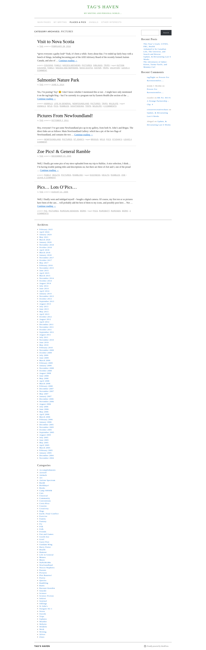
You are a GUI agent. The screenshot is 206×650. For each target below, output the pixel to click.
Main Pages (44, 22)
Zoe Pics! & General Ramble (63, 151)
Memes (42, 557)
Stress (42, 611)
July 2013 (43, 306)
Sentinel (43, 601)
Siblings (98, 65)
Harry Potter (45, 547)
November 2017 (46, 258)
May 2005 (43, 443)
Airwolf (43, 472)
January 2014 (45, 294)
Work (83, 211)
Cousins (48, 65)
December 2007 (46, 389)
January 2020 (45, 242)
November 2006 (46, 401)
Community (44, 498)
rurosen (116, 211)
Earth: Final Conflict (49, 514)
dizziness (95, 175)
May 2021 (43, 237)
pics (56, 106)
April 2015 (44, 273)
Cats (41, 493)
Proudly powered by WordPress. (158, 646)
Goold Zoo (44, 537)
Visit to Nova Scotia (55, 41)
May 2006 (43, 412)
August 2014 (45, 283)
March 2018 (44, 252)
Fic (45, 211)
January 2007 (45, 396)
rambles (64, 106)
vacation (115, 68)
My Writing (60, 22)
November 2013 (46, 296)
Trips (107, 65)
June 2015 (44, 270)
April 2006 (44, 414)
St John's (79, 139)
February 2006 (46, 419)
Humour (43, 552)
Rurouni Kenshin (69, 211)
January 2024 (45, 234)
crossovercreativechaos (157, 109)
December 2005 (46, 425)
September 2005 (46, 432)
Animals (93, 22)
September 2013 (46, 301)
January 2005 (45, 453)
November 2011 (46, 327)
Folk (41, 529)
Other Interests (111, 22)
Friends (42, 532)
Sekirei (42, 598)
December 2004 (46, 455)
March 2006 (44, 417)
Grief (41, 539)
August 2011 (45, 335)
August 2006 (45, 404)
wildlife (97, 106)
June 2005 (44, 440)
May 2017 (43, 263)
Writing (42, 632)
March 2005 (44, 448)
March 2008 (44, 383)
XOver (42, 634)
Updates (43, 619)
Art (40, 478)
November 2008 (46, 368)
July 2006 (43, 407)
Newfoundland (80, 104)
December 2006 (46, 399)
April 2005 (44, 445)
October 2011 (45, 329)
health (105, 175)
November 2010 (46, 340)
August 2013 (45, 304)
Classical (43, 496)
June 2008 (44, 376)
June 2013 (44, 309)
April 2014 (44, 291)
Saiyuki (42, 591)
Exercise (43, 516)
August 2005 (45, 435)
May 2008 (43, 378)
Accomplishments (47, 470)
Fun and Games (46, 534)
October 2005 (45, 430)
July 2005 (43, 437)
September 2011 (46, 332)
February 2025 (46, 229)
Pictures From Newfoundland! (65, 115)
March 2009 (44, 360)
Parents (42, 570)
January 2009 (45, 365)
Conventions (45, 501)
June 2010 (44, 342)
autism (120, 65)
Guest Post (44, 542)
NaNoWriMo (45, 562)
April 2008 (44, 381)
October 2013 (45, 299)
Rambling (78, 175)
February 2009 (46, 363)
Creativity (44, 508)
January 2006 (45, 422)
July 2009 (43, 355)
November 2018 (46, 245)
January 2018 (45, 255)
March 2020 (44, 240)
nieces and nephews (67, 68)
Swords (42, 614)
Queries (43, 580)
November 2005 (46, 427)
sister (98, 68)
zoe (123, 175)
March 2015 (44, 276)
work (125, 211)
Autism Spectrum (47, 480)
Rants (42, 586)
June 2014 (44, 288)
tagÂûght (151, 77)
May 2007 (43, 394)
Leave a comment (46, 178)
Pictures (87, 65)
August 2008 (45, 373)
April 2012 (44, 322)
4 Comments (110, 106)
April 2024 (44, 232)
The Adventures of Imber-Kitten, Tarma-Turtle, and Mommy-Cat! (155, 64)
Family (58, 65)
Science (43, 593)
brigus (95, 139)
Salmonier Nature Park (58, 79)
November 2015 (46, 268)
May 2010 (43, 345)
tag (41, 46)
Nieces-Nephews (72, 65)
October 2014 (45, 281)
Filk (41, 526)
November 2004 (46, 458)
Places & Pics (78, 22)
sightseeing (77, 106)
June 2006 (44, 409)
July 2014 (43, 286)
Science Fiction (46, 596)
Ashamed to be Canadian (154, 49)
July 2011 (43, 337)
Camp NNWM (45, 490)
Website (43, 624)
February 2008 (46, 386)
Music (42, 560)
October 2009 (45, 353)
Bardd (42, 483)
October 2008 (45, 371)
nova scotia (86, 68)
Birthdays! (44, 485)
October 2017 (45, 260)
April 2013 (44, 314)
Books (42, 488)
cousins (41, 68)
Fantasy (43, 521)
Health (56, 175)
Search (166, 33)
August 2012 (45, 319)
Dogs (41, 511)
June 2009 (44, 358)
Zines (41, 637)
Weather (43, 621)
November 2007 (46, 391)
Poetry (42, 578)
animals (41, 106)
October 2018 (45, 247)
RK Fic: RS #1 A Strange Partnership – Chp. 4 (159, 101)
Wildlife (113, 104)
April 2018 (44, 250)
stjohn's (117, 139)
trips (106, 68)
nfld (49, 106)
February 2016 (46, 265)
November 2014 (46, 278)
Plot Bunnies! (45, 575)
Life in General (62, 104)
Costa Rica (44, 503)
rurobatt (104, 211)
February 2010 (46, 347)
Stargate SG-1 (45, 609)
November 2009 (46, 350)
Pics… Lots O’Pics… (57, 187)
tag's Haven (103, 6)
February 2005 (46, 450)
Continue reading (68, 60)
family (50, 68)
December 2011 (46, 324)
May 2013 (43, 312)
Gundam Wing (45, 544)
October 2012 (45, 317)
